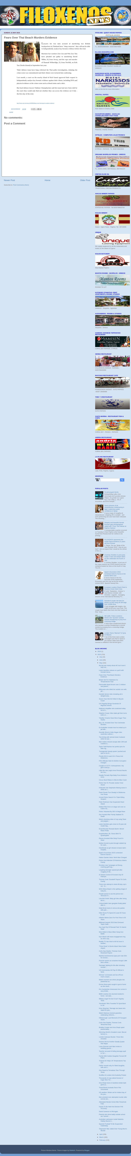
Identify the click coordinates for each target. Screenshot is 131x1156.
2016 (99, 651)
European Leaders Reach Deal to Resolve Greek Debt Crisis (115, 588)
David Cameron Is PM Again (108, 1111)
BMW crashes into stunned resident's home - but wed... (111, 995)
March (101, 1137)
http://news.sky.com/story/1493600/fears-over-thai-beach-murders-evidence (35, 103)
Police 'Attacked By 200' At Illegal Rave (112, 811)
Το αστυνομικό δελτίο (111, 492)
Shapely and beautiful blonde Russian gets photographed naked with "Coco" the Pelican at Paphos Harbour (115, 525)
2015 (99, 654)
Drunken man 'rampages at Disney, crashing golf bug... (110, 866)
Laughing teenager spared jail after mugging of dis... (110, 871)
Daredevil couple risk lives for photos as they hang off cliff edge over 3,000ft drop (115, 602)
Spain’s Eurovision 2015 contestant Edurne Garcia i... (111, 853)
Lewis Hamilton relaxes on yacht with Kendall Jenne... (111, 671)
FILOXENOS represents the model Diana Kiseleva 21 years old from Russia (114, 541)
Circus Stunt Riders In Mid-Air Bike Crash (113, 780)
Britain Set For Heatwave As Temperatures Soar (108, 680)
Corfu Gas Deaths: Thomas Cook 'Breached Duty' (110, 1023)
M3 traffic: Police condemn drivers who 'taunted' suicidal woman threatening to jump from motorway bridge (115, 618)
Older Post (85, 180)
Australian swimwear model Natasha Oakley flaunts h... (111, 1120)
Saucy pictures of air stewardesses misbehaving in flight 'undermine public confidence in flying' (114, 508)
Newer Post (9, 180)
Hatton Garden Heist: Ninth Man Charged (113, 857)
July (100, 657)
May (101, 663)
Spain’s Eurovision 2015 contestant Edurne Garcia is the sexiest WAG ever (115, 573)
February (102, 1140)
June (101, 660)
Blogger (86, 1150)
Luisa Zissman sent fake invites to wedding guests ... (110, 1047)
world (11, 112)
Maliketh (72, 1150)
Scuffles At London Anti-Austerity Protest (112, 1075)
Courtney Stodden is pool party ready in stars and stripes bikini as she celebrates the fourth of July (114, 557)
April (101, 1134)
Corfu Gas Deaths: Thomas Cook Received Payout (110, 952)
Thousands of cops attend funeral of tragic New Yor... (111, 1079)
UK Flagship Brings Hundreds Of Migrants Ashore (110, 704)
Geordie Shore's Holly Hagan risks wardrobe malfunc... (110, 733)
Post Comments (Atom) (21, 185)
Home (47, 180)
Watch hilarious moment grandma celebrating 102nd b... (110, 1014)
